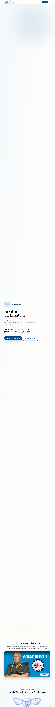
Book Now (45, 2)
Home (5, 299)
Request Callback (30, 338)
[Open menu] (49, 2)
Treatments (10, 299)
